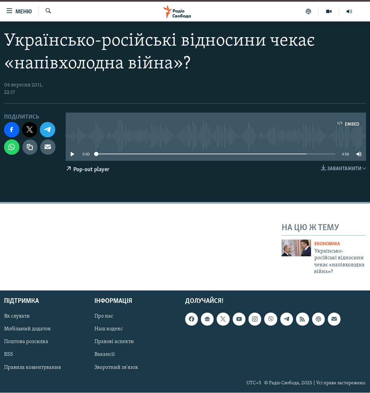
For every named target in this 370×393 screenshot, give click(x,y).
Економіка (327, 244)
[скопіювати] (30, 147)
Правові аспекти (114, 342)
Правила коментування (32, 367)
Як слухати (17, 316)
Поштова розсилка (26, 342)
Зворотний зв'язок (116, 367)
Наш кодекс (108, 329)
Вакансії (104, 354)
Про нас (103, 316)
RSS (8, 354)
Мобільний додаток (27, 329)
